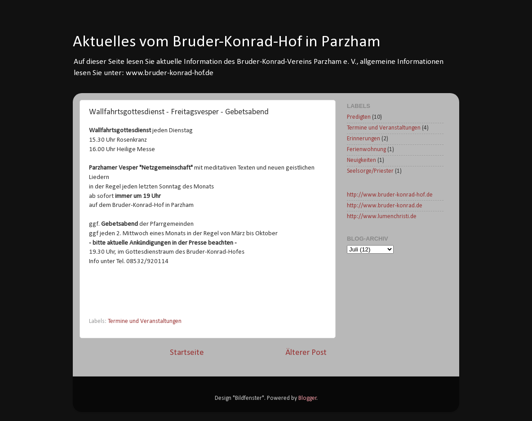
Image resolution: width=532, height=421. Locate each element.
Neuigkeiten (361, 160)
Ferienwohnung (366, 149)
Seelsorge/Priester (370, 171)
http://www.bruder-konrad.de (384, 206)
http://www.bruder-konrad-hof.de (390, 195)
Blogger (307, 398)
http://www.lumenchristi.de (382, 216)
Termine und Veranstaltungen (145, 321)
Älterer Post (306, 353)
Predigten (359, 117)
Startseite (187, 353)
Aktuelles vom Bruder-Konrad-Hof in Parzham (227, 42)
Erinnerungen (363, 139)
